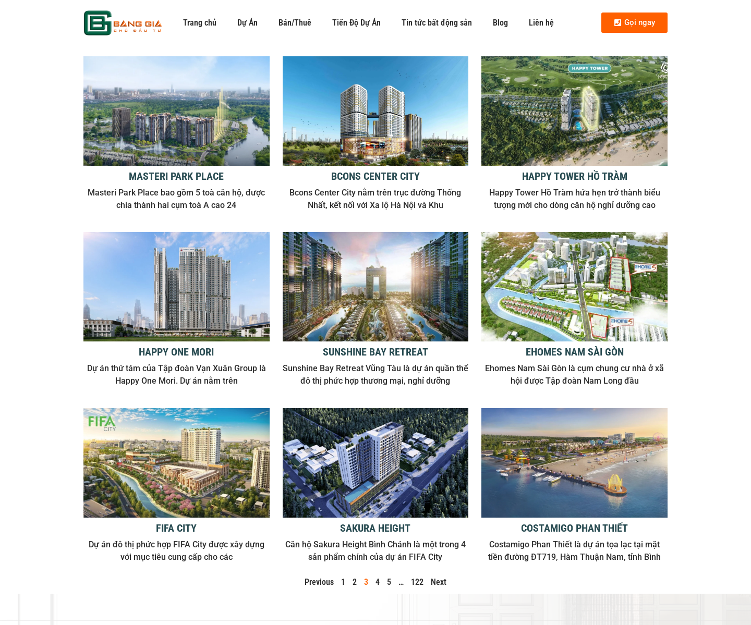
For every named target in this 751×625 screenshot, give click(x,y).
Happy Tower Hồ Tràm (574, 176)
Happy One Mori (176, 352)
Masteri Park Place (176, 176)
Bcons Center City (375, 176)
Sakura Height (375, 528)
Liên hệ (541, 23)
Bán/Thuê (294, 23)
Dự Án (247, 23)
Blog (500, 23)
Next (438, 582)
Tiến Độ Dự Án (356, 23)
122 (417, 582)
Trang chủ (199, 23)
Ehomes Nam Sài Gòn (575, 352)
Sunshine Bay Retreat (375, 352)
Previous (319, 582)
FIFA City (176, 528)
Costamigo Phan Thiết (574, 528)
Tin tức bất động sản (437, 23)
